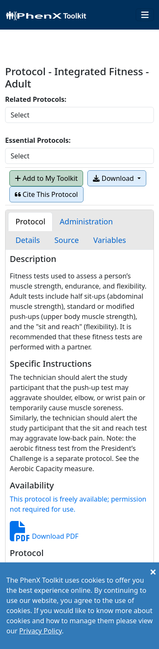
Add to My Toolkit (46, 178)
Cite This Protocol (46, 194)
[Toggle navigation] (145, 15)
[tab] (30, 221)
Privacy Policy (40, 630)
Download (114, 178)
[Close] (153, 571)
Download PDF (44, 536)
